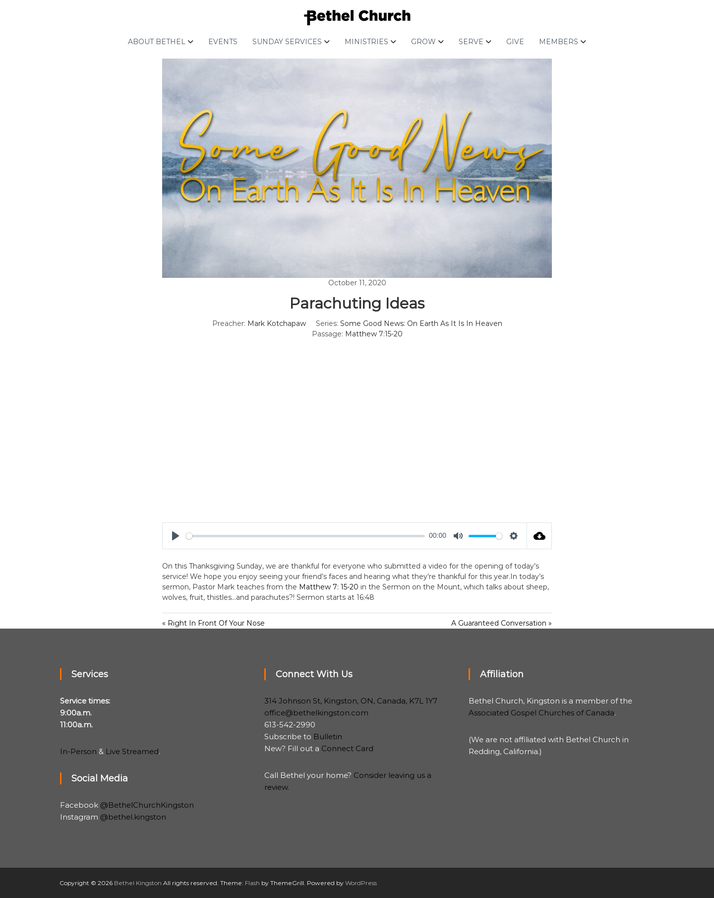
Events (223, 41)
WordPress (361, 883)
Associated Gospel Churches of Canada (541, 712)
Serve (471, 41)
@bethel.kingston (133, 817)
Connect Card (347, 748)
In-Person (78, 751)
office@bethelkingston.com (316, 712)
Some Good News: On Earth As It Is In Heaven (421, 323)
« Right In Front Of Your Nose (213, 623)
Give (515, 41)
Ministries (366, 41)
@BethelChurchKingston (147, 805)
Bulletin (327, 736)
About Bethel (156, 41)
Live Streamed (132, 751)
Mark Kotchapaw (276, 323)
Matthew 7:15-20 (374, 333)
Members (558, 41)
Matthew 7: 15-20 (328, 586)
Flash (252, 883)
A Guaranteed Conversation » (501, 623)
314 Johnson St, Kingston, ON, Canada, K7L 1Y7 (350, 701)
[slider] (305, 536)
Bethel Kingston (138, 883)
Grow (423, 41)
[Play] (175, 536)
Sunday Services (287, 41)
